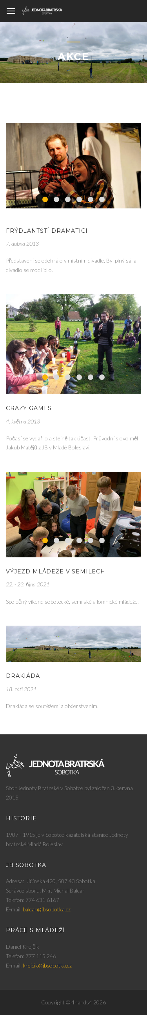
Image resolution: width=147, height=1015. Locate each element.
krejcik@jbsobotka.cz (47, 965)
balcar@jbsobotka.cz (47, 909)
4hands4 (81, 1002)
